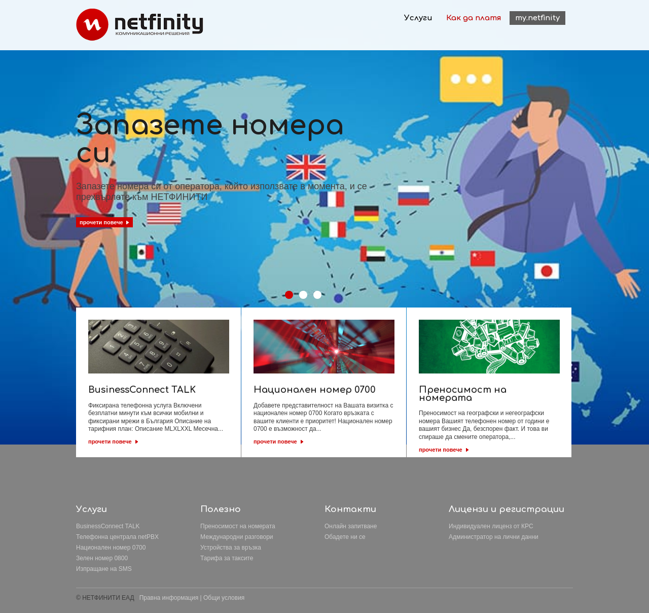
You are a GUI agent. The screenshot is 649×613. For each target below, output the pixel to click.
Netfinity (139, 25)
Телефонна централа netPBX (117, 536)
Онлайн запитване (350, 526)
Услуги (418, 18)
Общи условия (223, 597)
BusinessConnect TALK (108, 526)
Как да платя (473, 18)
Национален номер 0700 (111, 547)
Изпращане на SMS (104, 568)
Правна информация (169, 597)
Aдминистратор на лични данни (493, 536)
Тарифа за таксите (226, 558)
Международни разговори (236, 536)
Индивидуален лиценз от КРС (491, 526)
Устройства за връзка (230, 547)
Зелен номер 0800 (102, 558)
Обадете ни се (345, 536)
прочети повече (110, 441)
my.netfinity (537, 18)
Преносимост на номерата (237, 526)
